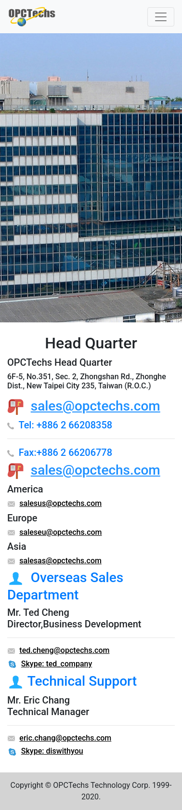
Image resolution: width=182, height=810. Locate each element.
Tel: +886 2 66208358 (65, 425)
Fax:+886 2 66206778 (65, 452)
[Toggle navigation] (160, 17)
